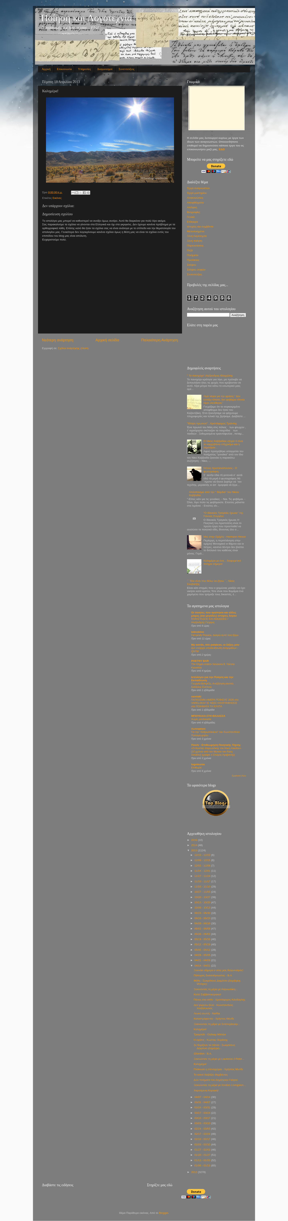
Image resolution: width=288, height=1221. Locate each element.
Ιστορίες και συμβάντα (200, 226)
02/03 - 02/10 (202, 1144)
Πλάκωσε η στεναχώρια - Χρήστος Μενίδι (218, 1069)
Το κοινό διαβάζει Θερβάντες (211, 1074)
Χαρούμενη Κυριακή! (206, 1090)
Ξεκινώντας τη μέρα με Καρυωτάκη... (216, 989)
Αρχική (46, 69)
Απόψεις (192, 207)
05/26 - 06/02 (202, 934)
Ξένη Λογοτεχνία (197, 235)
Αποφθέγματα (195, 202)
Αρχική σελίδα (107, 340)
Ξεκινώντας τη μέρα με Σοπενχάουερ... (217, 1024)
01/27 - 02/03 (202, 1149)
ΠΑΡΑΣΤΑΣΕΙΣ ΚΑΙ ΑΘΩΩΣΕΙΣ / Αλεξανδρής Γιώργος (209, 620)
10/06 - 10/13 (202, 907)
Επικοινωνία (64, 69)
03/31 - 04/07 (202, 1102)
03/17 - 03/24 (202, 1112)
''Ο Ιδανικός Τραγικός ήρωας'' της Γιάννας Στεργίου (223, 514)
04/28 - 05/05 (202, 955)
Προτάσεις (193, 259)
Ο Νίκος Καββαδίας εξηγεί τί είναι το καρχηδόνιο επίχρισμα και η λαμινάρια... (223, 444)
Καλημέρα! (200, 1029)
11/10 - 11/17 (202, 881)
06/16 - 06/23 (202, 918)
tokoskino (197, 631)
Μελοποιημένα (195, 231)
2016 (194, 839)
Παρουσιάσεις (195, 245)
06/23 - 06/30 (202, 912)
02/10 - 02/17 (202, 1139)
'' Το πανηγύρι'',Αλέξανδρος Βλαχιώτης (210, 375)
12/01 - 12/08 (202, 865)
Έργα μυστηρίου (197, 192)
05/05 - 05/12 (202, 949)
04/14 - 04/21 (202, 965)
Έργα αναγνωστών (198, 188)
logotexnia (198, 764)
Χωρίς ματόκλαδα (201, 719)
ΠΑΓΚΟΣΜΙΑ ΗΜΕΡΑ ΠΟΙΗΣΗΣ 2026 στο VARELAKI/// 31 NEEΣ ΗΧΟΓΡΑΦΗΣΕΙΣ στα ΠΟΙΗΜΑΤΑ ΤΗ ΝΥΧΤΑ (215, 703)
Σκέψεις (191, 264)
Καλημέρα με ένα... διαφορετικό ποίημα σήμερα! (222, 562)
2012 (194, 1172)
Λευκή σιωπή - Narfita (207, 1013)
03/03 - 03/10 (202, 1123)
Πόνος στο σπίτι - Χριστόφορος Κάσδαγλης (219, 999)
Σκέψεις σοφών (196, 269)
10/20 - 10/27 (202, 897)
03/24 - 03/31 (202, 1107)
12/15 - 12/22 (202, 854)
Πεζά (190, 250)
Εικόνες (57, 197)
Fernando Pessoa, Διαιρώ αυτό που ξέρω (214, 635)
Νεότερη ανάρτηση (57, 340)
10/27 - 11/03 (202, 891)
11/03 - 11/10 (202, 886)
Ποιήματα (192, 255)
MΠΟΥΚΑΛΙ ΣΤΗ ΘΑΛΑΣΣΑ (208, 715)
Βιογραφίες (193, 212)
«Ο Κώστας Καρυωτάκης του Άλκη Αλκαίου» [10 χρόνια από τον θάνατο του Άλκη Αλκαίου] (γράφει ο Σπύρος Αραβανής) (216, 751)
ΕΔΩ (222, 149)
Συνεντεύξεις (126, 69)
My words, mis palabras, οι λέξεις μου (215, 644)
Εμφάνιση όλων (239, 776)
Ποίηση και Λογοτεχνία (86, 18)
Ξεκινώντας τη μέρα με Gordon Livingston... (220, 1085)
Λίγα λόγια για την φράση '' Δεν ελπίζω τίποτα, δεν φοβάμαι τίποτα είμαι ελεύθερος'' (224, 399)
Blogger (163, 1212)
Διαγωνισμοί (104, 69)
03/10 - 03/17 (202, 1118)
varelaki (196, 696)
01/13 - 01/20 (202, 1160)
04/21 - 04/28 (202, 960)
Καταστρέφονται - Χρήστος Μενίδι (214, 1018)
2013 (194, 850)
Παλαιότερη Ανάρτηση (159, 340)
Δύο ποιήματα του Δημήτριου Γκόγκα (216, 1079)
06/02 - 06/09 (202, 928)
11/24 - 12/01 (202, 870)
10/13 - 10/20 (202, 902)
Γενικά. (191, 216)
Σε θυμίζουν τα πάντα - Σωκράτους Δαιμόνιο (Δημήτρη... (214, 1047)
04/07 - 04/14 (202, 1097)
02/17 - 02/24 (202, 1133)
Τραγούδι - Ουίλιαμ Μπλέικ (210, 1034)
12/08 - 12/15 (202, 860)
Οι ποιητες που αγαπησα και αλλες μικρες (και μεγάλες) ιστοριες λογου (214, 614)
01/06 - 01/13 (202, 1165)
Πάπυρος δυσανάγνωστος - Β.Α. (213, 975)
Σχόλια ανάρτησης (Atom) (73, 348)
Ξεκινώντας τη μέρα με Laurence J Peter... (219, 1058)
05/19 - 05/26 (202, 939)
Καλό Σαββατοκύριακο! (207, 994)
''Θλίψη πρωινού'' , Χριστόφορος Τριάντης (212, 423)
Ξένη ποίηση (194, 240)
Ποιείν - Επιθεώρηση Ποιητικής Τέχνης (216, 744)
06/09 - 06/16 (202, 923)
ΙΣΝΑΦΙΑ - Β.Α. (203, 1053)
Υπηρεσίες (84, 69)
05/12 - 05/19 (202, 944)
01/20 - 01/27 (202, 1154)
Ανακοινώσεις (195, 197)
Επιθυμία (196, 767)
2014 (194, 845)
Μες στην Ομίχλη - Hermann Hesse (224, 536)
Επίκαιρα (192, 221)
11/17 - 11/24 (202, 875)
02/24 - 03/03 (202, 1128)
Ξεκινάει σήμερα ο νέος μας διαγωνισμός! (218, 970)
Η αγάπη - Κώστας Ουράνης (211, 1039)
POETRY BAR (200, 660)
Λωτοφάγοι (198, 728)
